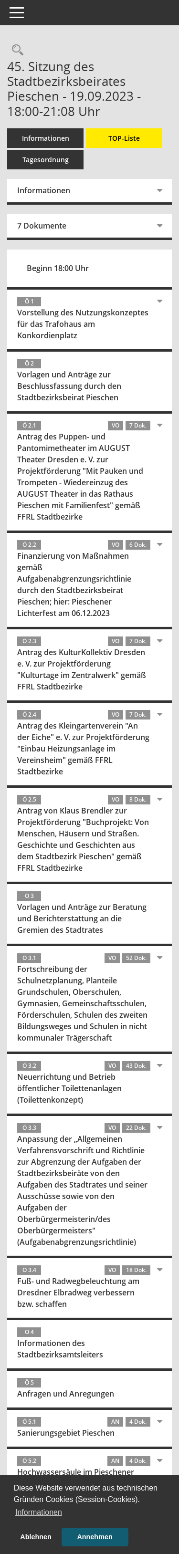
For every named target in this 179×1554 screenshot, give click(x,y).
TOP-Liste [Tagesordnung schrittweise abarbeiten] (124, 138)
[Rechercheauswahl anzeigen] (15, 50)
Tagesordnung (45, 159)
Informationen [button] (38, 1512)
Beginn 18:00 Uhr (58, 268)
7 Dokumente (41, 225)
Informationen (45, 138)
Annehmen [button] (94, 1537)
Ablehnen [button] (36, 1537)
